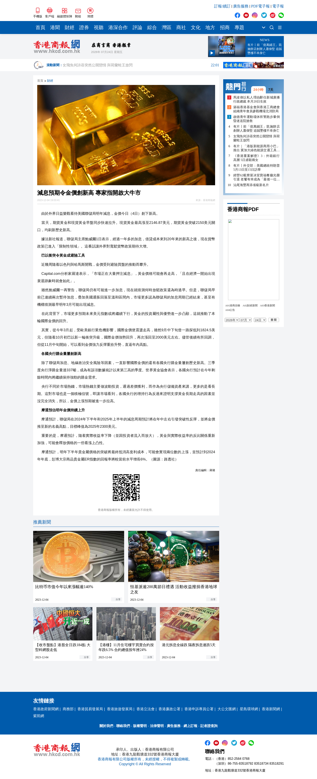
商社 (181, 27)
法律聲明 (157, 726)
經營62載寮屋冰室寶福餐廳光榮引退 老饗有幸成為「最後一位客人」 (256, 177)
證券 (84, 27)
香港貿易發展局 (90, 709)
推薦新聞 (42, 522)
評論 (137, 27)
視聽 (99, 27)
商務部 (68, 709)
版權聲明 (140, 726)
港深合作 (118, 27)
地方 (210, 27)
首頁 (40, 27)
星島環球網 (249, 709)
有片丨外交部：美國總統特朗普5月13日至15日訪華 (256, 167)
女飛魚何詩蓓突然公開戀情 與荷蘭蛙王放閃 (141, 65)
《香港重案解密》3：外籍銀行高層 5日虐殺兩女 (256, 158)
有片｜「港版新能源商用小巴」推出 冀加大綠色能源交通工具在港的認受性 (256, 148)
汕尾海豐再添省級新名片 (251, 185)
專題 (239, 27)
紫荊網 (38, 716)
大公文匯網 (227, 709)
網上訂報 (190, 726)
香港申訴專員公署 (198, 709)
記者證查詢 (209, 726)
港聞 (55, 27)
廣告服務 (240, 6)
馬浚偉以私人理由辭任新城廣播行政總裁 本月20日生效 (256, 99)
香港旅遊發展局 (119, 709)
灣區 (166, 27)
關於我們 (106, 726)
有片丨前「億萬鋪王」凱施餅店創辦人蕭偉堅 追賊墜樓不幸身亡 (256, 128)
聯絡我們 (123, 726)
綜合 (152, 27)
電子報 (278, 6)
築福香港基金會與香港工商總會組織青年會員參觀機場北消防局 (256, 109)
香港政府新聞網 (46, 709)
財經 (69, 27)
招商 (225, 27)
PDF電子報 (260, 6)
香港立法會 (145, 709)
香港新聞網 (271, 709)
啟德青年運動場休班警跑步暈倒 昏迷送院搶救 (256, 119)
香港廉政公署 (169, 709)
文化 (196, 27)
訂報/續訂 (222, 6)
